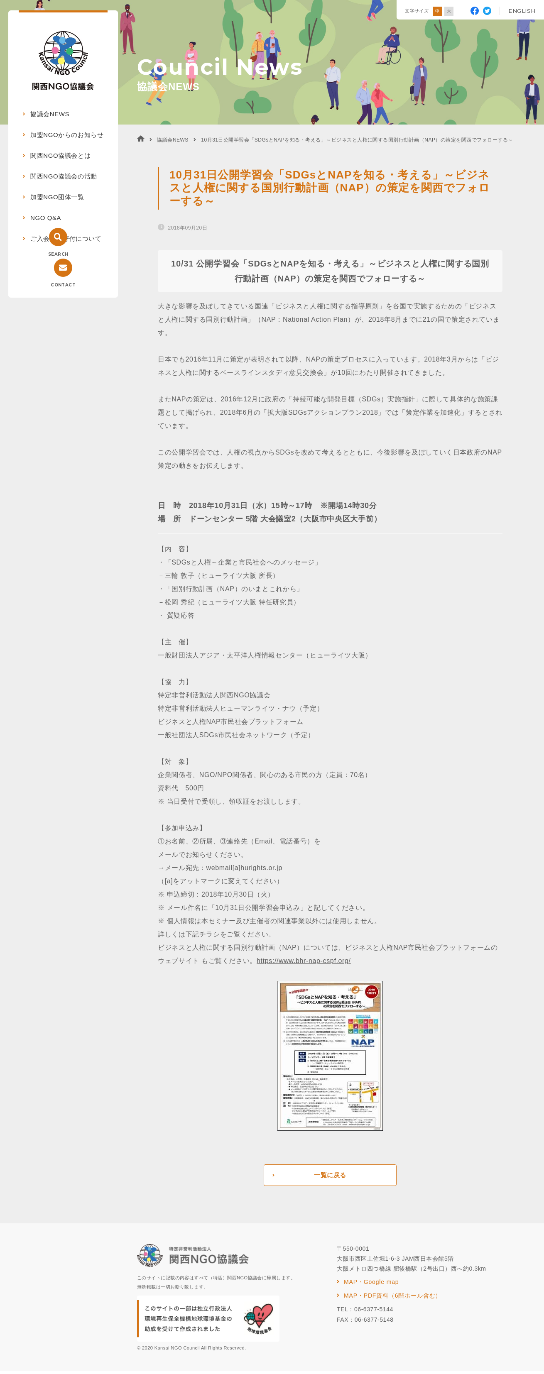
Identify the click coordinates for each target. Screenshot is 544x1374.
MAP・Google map (371, 1284)
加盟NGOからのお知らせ (66, 135)
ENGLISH (522, 10)
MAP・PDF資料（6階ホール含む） (392, 1298)
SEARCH (58, 254)
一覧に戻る (330, 1176)
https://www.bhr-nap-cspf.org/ (304, 960)
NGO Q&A (45, 218)
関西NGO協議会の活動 (63, 176)
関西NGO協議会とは (60, 155)
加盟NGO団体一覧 (57, 197)
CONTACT (63, 285)
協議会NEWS (49, 114)
